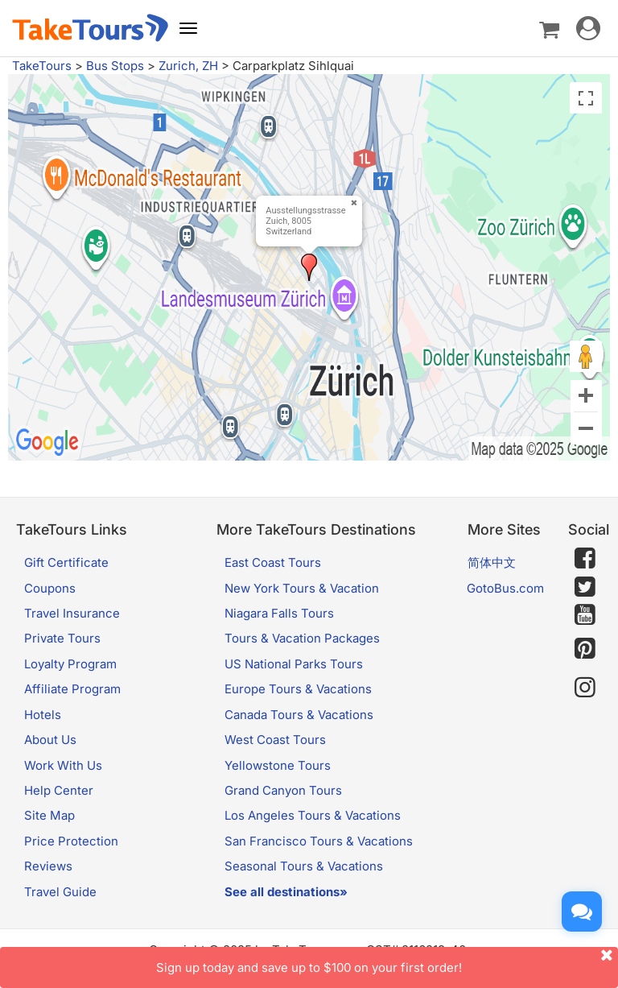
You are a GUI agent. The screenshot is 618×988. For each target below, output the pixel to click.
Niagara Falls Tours (279, 613)
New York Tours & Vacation (302, 588)
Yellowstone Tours (278, 765)
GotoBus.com (505, 588)
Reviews (48, 866)
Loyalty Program (70, 664)
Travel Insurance (72, 613)
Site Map (49, 815)
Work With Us (63, 765)
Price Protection (71, 841)
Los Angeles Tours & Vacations (313, 815)
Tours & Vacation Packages (302, 638)
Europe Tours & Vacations (298, 689)
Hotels (42, 714)
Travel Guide (60, 891)
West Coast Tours (275, 739)
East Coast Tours (273, 562)
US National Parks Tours (294, 664)
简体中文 (492, 562)
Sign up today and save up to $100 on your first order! (387, 961)
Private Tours (62, 638)
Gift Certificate (66, 562)
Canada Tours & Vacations (299, 714)
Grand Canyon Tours (283, 790)
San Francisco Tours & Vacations (319, 841)
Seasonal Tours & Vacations (304, 866)
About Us (50, 739)
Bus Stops (115, 65)
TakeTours (42, 65)
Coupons (50, 588)
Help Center (58, 790)
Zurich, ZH (188, 65)
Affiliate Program (72, 689)
